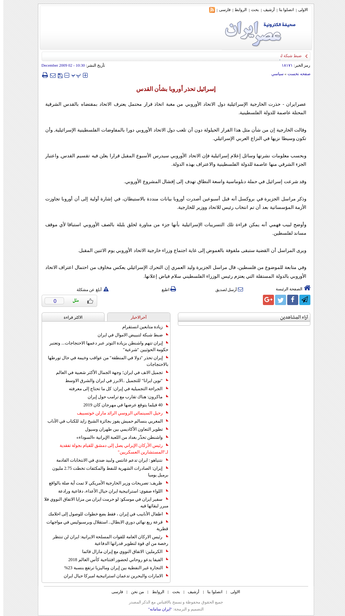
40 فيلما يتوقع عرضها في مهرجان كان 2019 (122, 404)
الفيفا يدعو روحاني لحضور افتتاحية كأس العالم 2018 (115, 559)
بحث (252, 9)
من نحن (134, 591)
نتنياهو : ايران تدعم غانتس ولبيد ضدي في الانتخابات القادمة (109, 460)
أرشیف (265, 9)
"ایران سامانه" (157, 609)
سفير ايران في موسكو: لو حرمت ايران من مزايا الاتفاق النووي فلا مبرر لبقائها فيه (103, 502)
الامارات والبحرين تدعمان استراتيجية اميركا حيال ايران (112, 575)
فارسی (221, 9)
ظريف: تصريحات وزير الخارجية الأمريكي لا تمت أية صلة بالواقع (105, 483)
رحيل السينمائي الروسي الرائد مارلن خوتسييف (119, 413)
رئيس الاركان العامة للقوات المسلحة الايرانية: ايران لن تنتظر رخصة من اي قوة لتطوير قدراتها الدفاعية (107, 540)
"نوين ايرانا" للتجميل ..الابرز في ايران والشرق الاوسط (113, 380)
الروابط (237, 9)
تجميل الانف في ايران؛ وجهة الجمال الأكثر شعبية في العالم (109, 372)
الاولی (299, 9)
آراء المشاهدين (291, 317)
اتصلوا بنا (283, 9)
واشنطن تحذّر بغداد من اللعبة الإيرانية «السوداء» (119, 437)
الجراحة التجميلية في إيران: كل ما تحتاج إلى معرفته (115, 388)
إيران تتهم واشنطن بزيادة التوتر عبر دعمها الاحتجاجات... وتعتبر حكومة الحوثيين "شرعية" (105, 346)
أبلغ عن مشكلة (89, 289)
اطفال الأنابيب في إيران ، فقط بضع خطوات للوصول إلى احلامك (105, 514)
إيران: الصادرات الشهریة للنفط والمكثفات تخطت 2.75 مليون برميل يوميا (107, 471)
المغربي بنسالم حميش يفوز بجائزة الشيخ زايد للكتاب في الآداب (104, 421)
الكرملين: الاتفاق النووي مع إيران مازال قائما (122, 551)
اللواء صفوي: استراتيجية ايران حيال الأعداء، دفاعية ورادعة (110, 491)
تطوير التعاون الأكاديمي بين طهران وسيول (123, 429)
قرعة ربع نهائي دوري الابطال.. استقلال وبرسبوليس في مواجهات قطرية (104, 525)
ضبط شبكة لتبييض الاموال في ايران (129, 334)
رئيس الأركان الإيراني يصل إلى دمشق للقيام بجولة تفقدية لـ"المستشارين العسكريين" (110, 449)
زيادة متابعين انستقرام (142, 326)
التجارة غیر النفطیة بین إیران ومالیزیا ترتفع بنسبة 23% (113, 567)
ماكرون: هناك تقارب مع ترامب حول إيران (124, 396)
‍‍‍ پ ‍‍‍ (72, 74)
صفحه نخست (295, 73)
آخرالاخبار (135, 317)
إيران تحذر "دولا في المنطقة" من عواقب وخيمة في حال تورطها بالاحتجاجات (105, 361)
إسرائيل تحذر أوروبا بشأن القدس (172, 89)
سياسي (274, 73)
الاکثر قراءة (69, 317)
